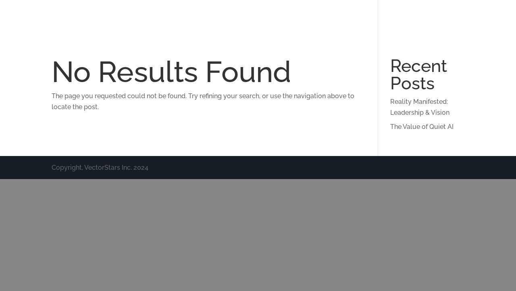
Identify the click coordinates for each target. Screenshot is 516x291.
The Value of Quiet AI (422, 127)
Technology (294, 17)
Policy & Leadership (420, 17)
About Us (247, 17)
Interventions (349, 17)
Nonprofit (485, 17)
